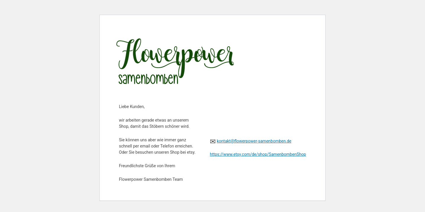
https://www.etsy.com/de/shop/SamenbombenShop (258, 154)
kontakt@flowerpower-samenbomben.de (254, 141)
